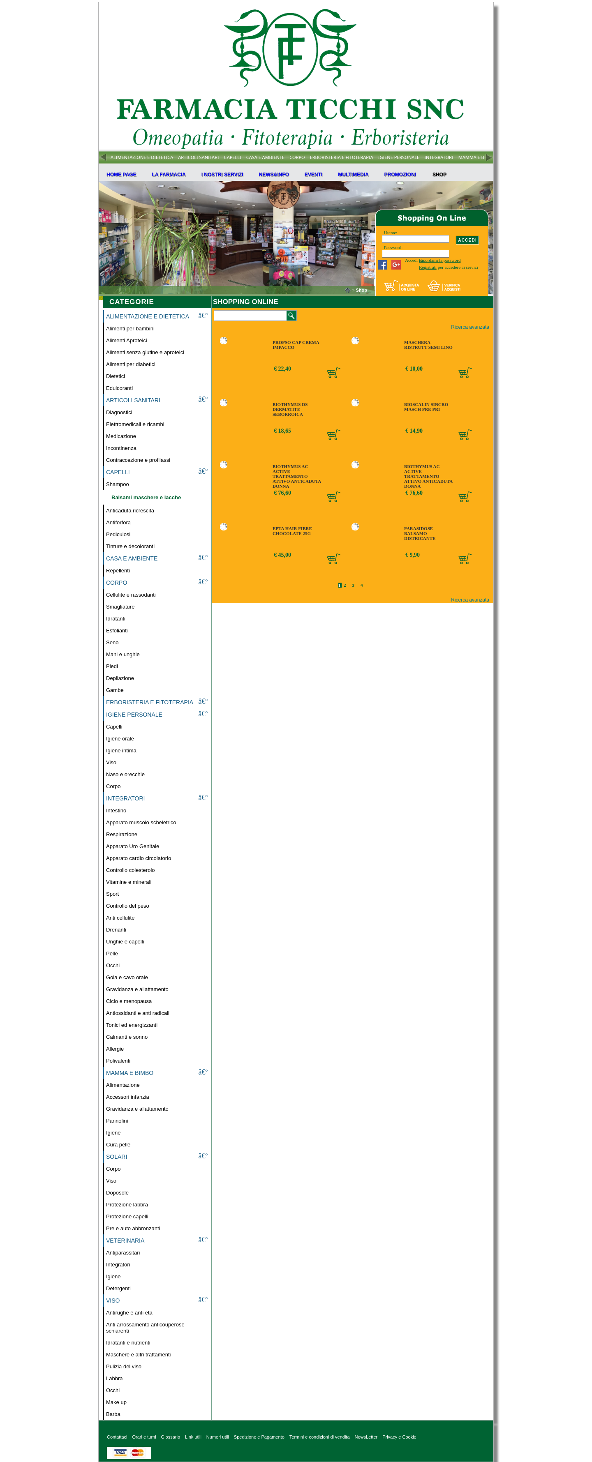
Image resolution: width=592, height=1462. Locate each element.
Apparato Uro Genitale (132, 846)
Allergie (115, 1049)
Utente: (390, 232)
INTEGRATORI (438, 157)
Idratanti (115, 619)
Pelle (112, 953)
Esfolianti (117, 630)
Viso (111, 762)
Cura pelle (118, 1144)
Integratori (118, 1264)
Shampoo (117, 484)
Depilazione (120, 678)
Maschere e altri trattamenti (138, 1354)
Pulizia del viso (123, 1366)
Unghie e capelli (125, 942)
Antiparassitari (123, 1253)
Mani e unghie (123, 654)
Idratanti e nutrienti (128, 1343)
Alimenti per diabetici (130, 364)
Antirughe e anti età (129, 1313)
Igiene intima (121, 750)
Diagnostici (119, 412)
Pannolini (117, 1121)
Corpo (113, 786)
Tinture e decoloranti (130, 546)
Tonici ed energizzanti (131, 1025)
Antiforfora (118, 522)
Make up (116, 1402)
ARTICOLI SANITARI (198, 157)
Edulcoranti (119, 388)
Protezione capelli (127, 1216)
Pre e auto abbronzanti (133, 1228)
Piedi (112, 666)
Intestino (116, 810)
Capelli (114, 727)
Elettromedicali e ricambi (135, 424)
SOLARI (116, 1156)
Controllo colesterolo (130, 870)
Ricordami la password (439, 260)
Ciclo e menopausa (129, 1001)
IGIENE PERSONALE (398, 157)
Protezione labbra (127, 1204)
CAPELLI (232, 157)
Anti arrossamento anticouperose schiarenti (145, 1327)
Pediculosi (118, 534)
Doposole (117, 1193)
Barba (113, 1414)
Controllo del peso (127, 906)
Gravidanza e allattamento (137, 989)
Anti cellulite (120, 918)
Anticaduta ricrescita (130, 510)
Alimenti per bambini (130, 328)
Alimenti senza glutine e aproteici (145, 352)
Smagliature (120, 607)
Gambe (115, 690)
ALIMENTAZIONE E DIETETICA (142, 157)
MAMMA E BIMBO (477, 157)
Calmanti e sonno (127, 1037)
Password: (393, 247)
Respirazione (121, 834)
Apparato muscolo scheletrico (141, 822)
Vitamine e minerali (128, 882)
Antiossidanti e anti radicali (137, 1013)
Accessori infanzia (127, 1097)
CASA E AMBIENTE (265, 157)
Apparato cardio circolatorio (138, 858)
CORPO (297, 157)
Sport (112, 894)
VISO (113, 1300)
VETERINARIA (125, 1240)
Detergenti (118, 1288)
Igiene (113, 1133)
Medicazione (121, 436)
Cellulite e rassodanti (131, 595)
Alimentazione (123, 1085)
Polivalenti (118, 1061)
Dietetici (115, 376)
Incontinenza (121, 448)
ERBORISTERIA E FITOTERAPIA (341, 157)
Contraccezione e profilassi (138, 460)
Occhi (113, 965)
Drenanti (116, 930)
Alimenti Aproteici (126, 340)
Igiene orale (120, 739)
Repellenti (118, 570)
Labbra (114, 1378)
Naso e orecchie (125, 774)
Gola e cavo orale (127, 977)
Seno (112, 642)
